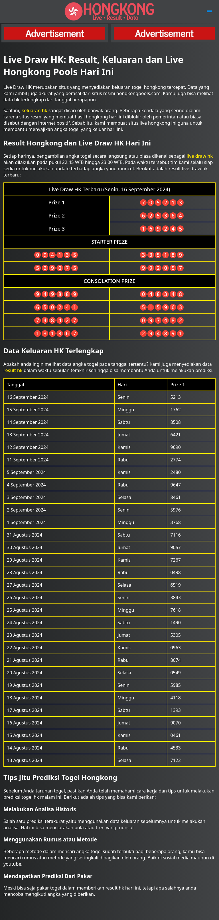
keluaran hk (34, 110)
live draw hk (199, 156)
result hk (13, 370)
